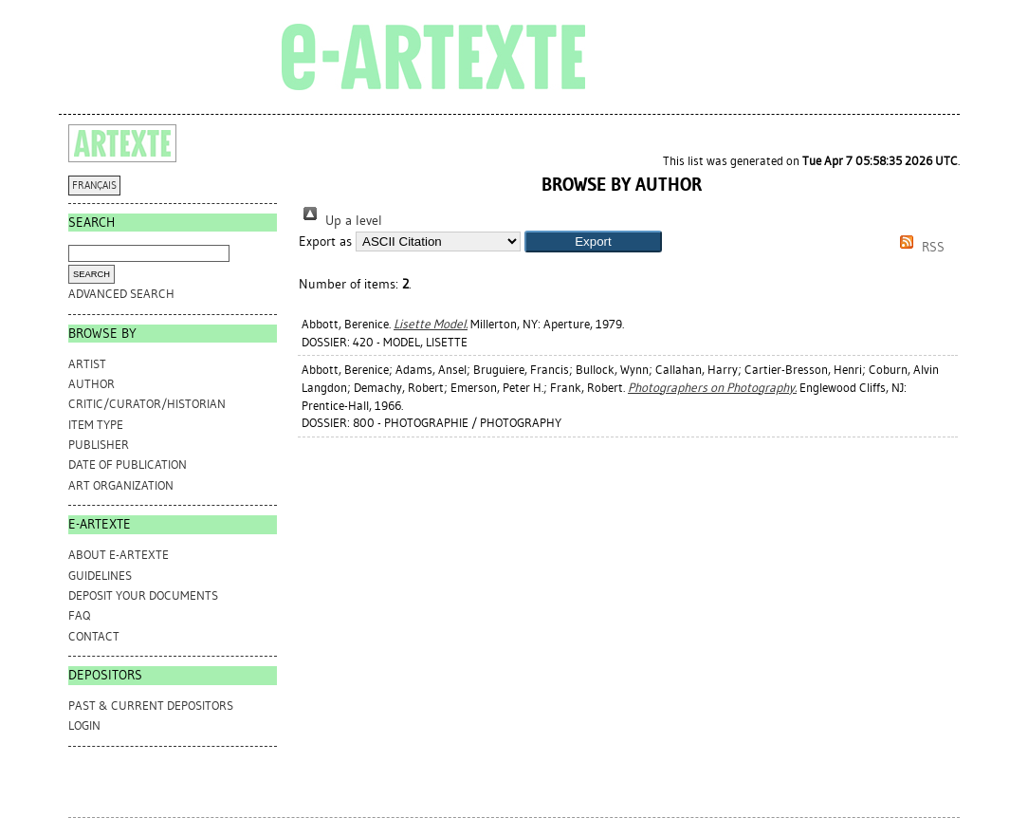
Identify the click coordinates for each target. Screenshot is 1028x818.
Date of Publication (127, 464)
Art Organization (121, 485)
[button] (593, 241)
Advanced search (121, 294)
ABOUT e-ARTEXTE (118, 555)
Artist (87, 364)
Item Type (95, 425)
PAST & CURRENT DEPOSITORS (150, 705)
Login (84, 725)
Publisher (98, 444)
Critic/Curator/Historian (147, 404)
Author (91, 384)
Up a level (340, 221)
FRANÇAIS (94, 185)
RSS (919, 247)
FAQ (79, 615)
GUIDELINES (100, 575)
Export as (325, 241)
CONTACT (93, 636)
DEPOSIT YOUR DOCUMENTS (143, 595)
